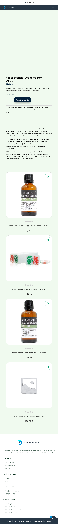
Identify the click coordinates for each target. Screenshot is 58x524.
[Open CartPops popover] (53, 519)
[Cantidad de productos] (9, 100)
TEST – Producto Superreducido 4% (29, 416)
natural (35, 110)
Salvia (7, 112)
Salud (49, 110)
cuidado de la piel (26, 110)
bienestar (18, 110)
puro (45, 110)
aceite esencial (45, 107)
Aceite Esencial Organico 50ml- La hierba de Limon (29, 226)
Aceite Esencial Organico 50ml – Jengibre (29, 353)
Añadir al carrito (22, 100)
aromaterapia (10, 110)
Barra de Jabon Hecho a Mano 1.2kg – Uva (29, 289)
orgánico (41, 110)
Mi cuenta (30, 2)
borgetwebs (47, 521)
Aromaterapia (28, 107)
